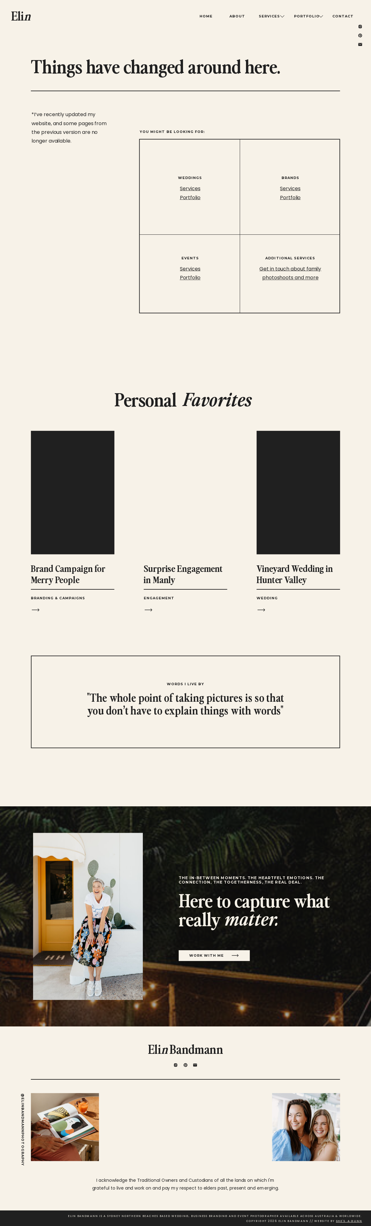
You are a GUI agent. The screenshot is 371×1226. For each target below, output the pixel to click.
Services (290, 188)
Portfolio (290, 197)
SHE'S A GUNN (349, 1221)
